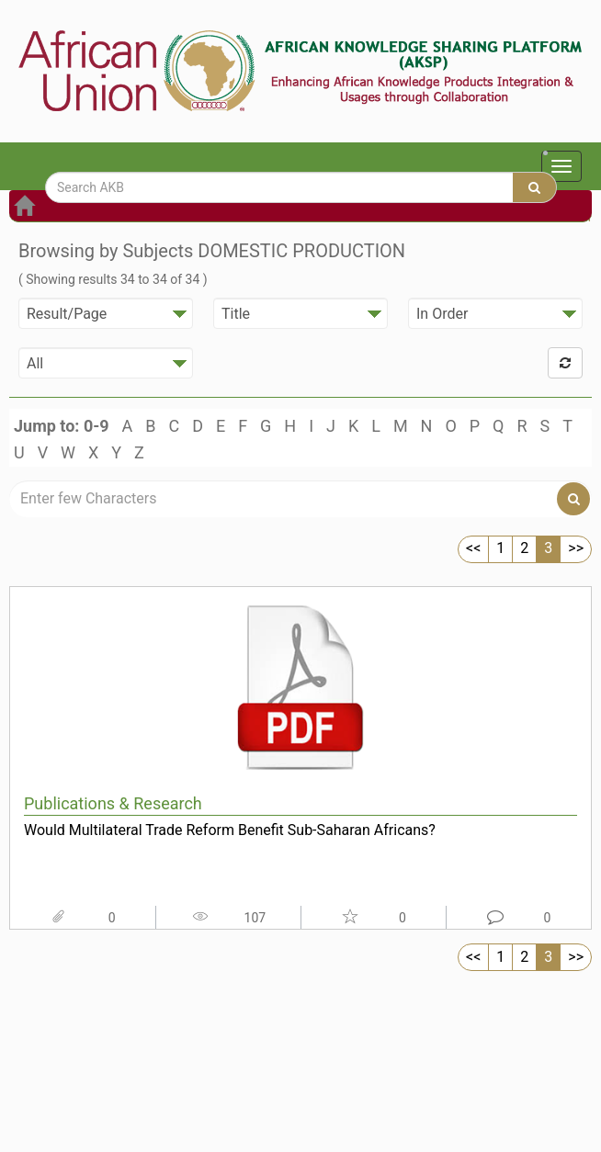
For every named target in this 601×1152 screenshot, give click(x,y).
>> (576, 548)
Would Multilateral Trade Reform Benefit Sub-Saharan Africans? (230, 830)
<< (473, 548)
